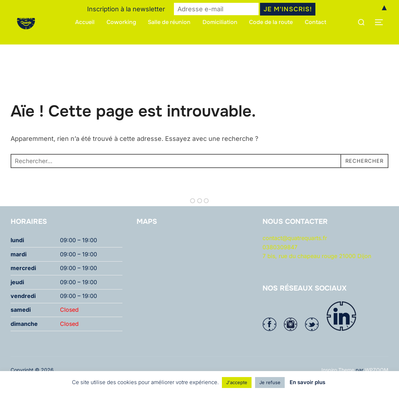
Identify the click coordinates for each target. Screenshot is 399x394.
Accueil (85, 22)
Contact (316, 22)
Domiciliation (219, 22)
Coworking (121, 22)
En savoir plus (307, 382)
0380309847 (279, 260)
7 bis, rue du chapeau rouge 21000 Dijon (316, 269)
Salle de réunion (169, 22)
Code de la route (271, 22)
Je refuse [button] (269, 382)
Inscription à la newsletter (126, 9)
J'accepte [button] (236, 382)
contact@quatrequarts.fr (294, 251)
